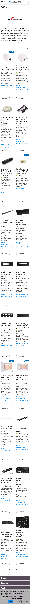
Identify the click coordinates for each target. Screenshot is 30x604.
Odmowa (17, 601)
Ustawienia (25, 601)
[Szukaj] (5, 2)
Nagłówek (15, 583)
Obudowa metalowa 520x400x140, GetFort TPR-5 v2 (22, 377)
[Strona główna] (15, 2)
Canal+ (15, 588)
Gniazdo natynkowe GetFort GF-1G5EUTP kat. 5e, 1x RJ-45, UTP (7, 68)
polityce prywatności (17, 598)
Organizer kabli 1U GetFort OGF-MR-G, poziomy (6, 429)
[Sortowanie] (27, 48)
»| (27, 569)
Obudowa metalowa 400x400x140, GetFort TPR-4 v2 (7, 377)
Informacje (15, 578)
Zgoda (11, 601)
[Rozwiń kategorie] (2, 2)
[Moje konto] (28, 2)
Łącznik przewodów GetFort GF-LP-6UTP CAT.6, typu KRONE (22, 171)
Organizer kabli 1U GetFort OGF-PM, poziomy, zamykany (7, 481)
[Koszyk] (24, 2)
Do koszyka (5, 98)
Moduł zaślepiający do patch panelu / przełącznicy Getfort (22, 326)
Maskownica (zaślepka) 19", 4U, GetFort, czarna (21, 223)
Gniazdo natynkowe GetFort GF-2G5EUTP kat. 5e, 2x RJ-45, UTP (22, 68)
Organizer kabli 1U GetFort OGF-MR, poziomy (21, 429)
